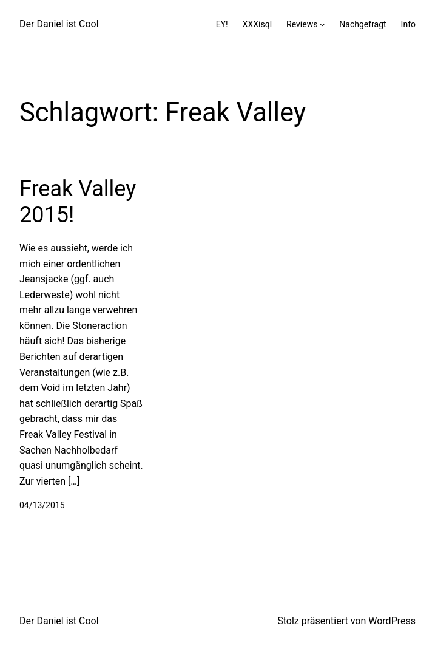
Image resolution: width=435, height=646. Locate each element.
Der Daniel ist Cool (59, 24)
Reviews (301, 24)
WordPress (392, 621)
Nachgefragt (362, 24)
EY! (222, 24)
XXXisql (257, 24)
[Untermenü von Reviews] (322, 24)
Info (408, 24)
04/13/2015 (42, 505)
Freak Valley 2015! (77, 202)
